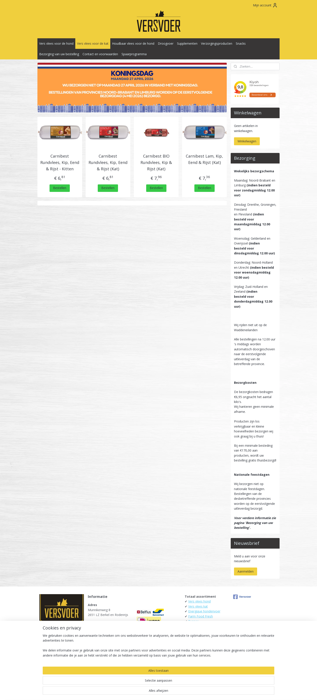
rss (148, 692)
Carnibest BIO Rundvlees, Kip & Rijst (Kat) (156, 162)
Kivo (191, 636)
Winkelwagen (247, 141)
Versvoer (242, 596)
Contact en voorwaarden (100, 54)
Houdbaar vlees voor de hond (133, 43)
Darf (191, 631)
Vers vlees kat (198, 606)
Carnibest (195, 660)
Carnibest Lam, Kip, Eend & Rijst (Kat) (204, 159)
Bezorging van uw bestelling (59, 54)
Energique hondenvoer (204, 611)
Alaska (192, 626)
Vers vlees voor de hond (56, 43)
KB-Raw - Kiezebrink (202, 651)
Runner (193, 621)
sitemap (139, 692)
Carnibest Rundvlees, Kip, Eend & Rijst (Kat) (107, 162)
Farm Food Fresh (200, 616)
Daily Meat (196, 646)
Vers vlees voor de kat (93, 43)
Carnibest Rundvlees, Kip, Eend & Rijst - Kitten (59, 162)
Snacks (241, 43)
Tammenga (196, 641)
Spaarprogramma (134, 54)
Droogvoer (165, 43)
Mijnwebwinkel (203, 692)
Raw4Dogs (196, 656)
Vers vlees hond (199, 601)
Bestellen (59, 188)
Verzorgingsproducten (216, 43)
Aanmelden (246, 571)
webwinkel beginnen (165, 692)
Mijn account (265, 5)
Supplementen (187, 43)
